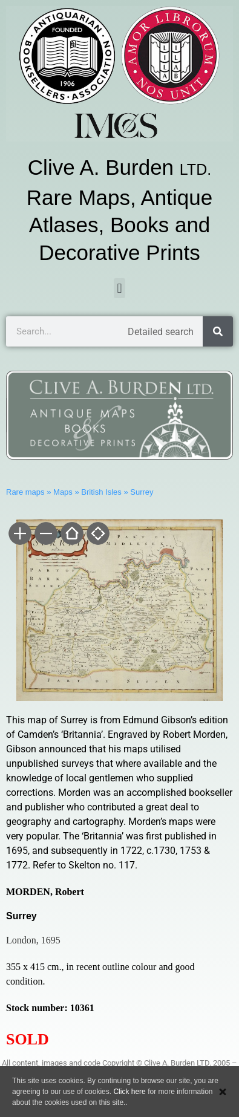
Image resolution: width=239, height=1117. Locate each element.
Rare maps (25, 492)
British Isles (101, 492)
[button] (119, 288)
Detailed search (161, 331)
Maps (63, 492)
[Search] (218, 331)
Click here (129, 1091)
